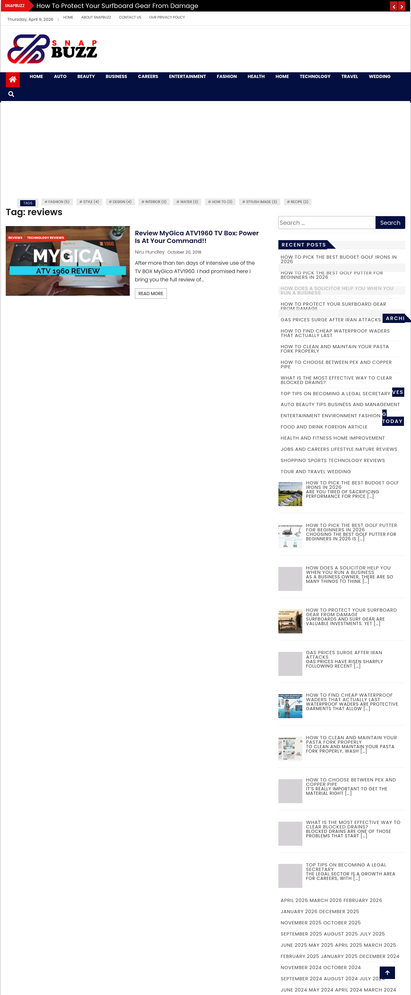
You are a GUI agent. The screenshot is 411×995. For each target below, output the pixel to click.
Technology (315, 76)
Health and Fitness (306, 438)
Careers (148, 76)
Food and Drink (302, 426)
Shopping (293, 460)
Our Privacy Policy (167, 17)
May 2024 (321, 989)
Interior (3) (156, 201)
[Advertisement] (205, 149)
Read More (150, 293)
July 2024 (372, 978)
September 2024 (301, 978)
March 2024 (380, 989)
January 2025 (339, 956)
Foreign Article (346, 426)
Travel (349, 76)
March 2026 (326, 900)
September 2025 (301, 933)
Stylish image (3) (261, 201)
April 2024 (348, 989)
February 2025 (300, 956)
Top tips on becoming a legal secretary (335, 393)
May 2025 (321, 945)
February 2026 (363, 900)
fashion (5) (59, 201)
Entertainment (187, 76)
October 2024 (342, 967)
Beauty (86, 76)
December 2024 (379, 956)
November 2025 (301, 922)
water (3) (189, 201)
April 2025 (348, 945)
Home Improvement (359, 438)
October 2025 (342, 922)
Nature (365, 449)
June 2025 (294, 945)
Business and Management (364, 404)
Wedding (380, 76)
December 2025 (339, 911)
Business (116, 76)
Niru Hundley (150, 251)
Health (256, 76)
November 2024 (301, 967)
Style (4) (91, 201)
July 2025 (372, 933)
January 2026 (299, 911)
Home (68, 17)
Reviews (15, 237)
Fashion (227, 76)
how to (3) (222, 201)
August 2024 (341, 978)
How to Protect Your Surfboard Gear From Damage (117, 5)
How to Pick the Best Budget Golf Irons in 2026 (339, 259)
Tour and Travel (303, 471)
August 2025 (341, 933)
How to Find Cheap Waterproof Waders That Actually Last (335, 333)
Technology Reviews (45, 237)
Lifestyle (342, 449)
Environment (339, 415)
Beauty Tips (311, 404)
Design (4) (122, 201)
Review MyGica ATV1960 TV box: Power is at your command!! (197, 237)
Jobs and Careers (305, 449)
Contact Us (130, 17)
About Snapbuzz (96, 17)
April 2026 (294, 900)
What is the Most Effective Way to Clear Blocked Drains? (336, 380)
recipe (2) (299, 201)
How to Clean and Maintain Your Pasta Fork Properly (335, 348)
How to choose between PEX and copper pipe (336, 364)
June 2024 (294, 989)
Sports (317, 460)
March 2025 (380, 945)
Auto (60, 76)
